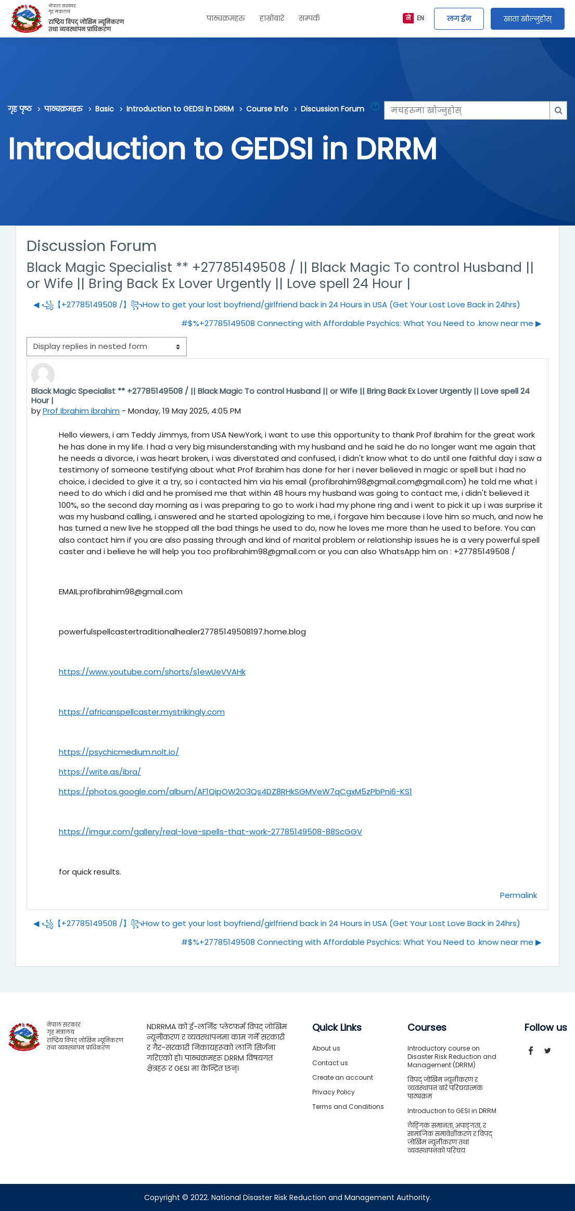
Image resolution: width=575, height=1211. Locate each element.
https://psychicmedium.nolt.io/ (119, 751)
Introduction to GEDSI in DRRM (180, 109)
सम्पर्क (309, 18)
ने (408, 18)
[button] (377, 110)
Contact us (330, 1062)
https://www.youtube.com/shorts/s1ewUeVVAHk (152, 671)
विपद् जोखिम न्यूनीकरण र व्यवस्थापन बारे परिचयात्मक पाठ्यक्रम (445, 1088)
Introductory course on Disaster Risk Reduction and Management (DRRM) (451, 1056)
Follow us (546, 1027)
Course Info (267, 109)
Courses (426, 1027)
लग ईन (459, 19)
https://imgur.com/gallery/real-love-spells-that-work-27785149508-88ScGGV (210, 831)
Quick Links (337, 1027)
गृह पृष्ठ (20, 109)
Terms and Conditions (348, 1106)
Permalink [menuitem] (518, 895)
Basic (104, 109)
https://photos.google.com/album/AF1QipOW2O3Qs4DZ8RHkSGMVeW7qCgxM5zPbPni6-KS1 (235, 791)
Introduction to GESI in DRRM (451, 1110)
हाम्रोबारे (272, 18)
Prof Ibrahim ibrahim (81, 410)
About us (326, 1048)
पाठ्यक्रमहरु (226, 18)
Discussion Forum (332, 109)
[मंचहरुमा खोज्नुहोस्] (467, 110)
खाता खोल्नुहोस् (528, 19)
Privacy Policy (333, 1092)
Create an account (342, 1077)
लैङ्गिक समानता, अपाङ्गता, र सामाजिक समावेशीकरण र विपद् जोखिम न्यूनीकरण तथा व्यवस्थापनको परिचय (449, 1138)
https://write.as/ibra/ (100, 771)
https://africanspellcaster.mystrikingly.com (142, 711)
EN (420, 18)
